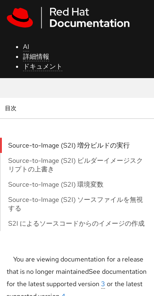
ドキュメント (42, 66)
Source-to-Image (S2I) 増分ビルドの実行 (69, 145)
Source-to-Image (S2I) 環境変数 (55, 184)
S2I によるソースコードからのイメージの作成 (76, 223)
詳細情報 (36, 56)
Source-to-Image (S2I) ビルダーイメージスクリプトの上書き (75, 164)
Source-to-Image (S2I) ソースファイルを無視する (75, 204)
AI (26, 46)
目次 (12, 108)
